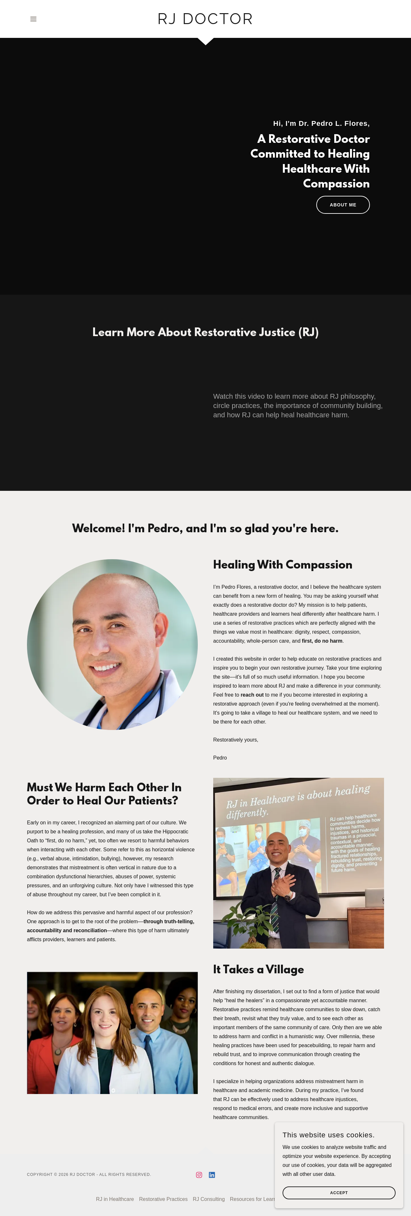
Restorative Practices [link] (163, 1199)
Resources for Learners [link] (257, 1199)
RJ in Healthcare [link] (115, 1199)
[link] (205, 22)
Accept (339, 1193)
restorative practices (271, 623)
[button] (33, 19)
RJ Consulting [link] (209, 1199)
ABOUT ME (343, 204)
